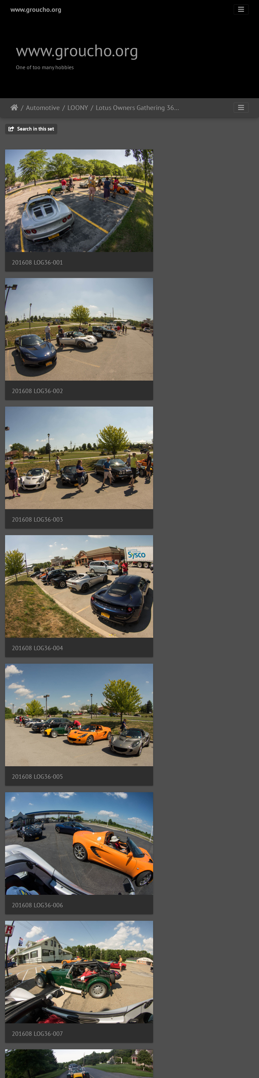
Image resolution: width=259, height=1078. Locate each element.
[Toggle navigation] (241, 9)
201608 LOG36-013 (167, 786)
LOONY (77, 107)
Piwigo (143, 1063)
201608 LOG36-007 (37, 568)
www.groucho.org (35, 9)
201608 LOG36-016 (37, 1003)
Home (14, 108)
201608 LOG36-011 (167, 677)
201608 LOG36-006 (167, 460)
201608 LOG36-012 (37, 786)
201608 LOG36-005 (37, 460)
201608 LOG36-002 (167, 242)
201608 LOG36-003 (37, 351)
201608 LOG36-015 (167, 895)
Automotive (43, 107)
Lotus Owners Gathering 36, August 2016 (137, 107)
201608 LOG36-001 (37, 242)
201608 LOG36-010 (37, 677)
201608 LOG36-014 (37, 895)
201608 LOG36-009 (167, 568)
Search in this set (31, 129)
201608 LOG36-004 (167, 351)
